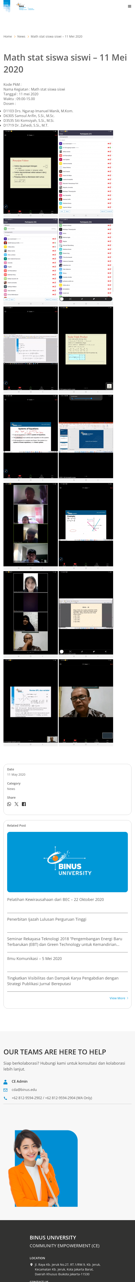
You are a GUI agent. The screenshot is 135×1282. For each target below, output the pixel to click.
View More (119, 998)
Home (7, 36)
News (21, 36)
